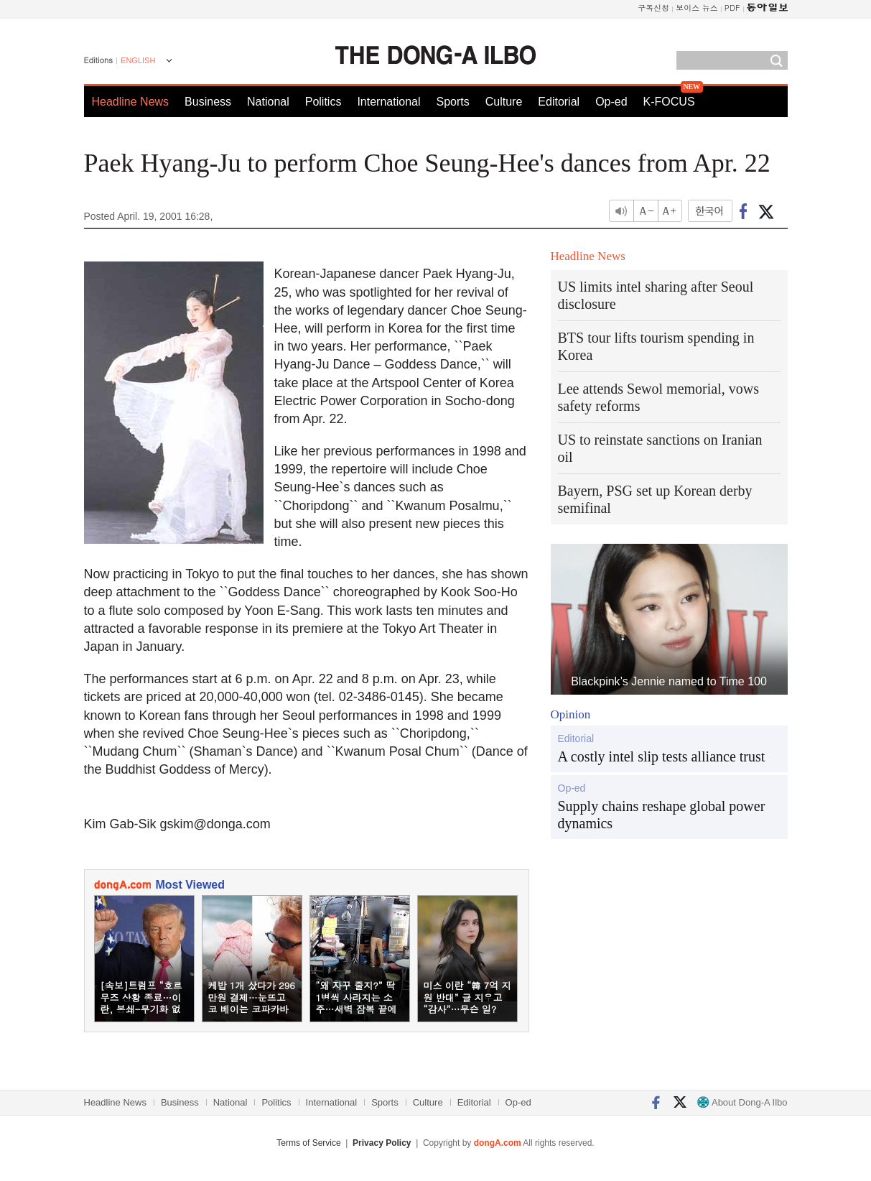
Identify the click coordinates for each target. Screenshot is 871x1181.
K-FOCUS (669, 102)
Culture (504, 102)
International (388, 102)
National (268, 102)
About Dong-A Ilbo (742, 1102)
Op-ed (611, 102)
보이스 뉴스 (697, 7)
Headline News (130, 102)
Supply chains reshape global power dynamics (661, 814)
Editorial (558, 102)
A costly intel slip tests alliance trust (661, 756)
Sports (452, 102)
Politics (323, 102)
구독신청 (653, 7)
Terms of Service (308, 1143)
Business (208, 102)
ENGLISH (138, 60)
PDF (732, 7)
